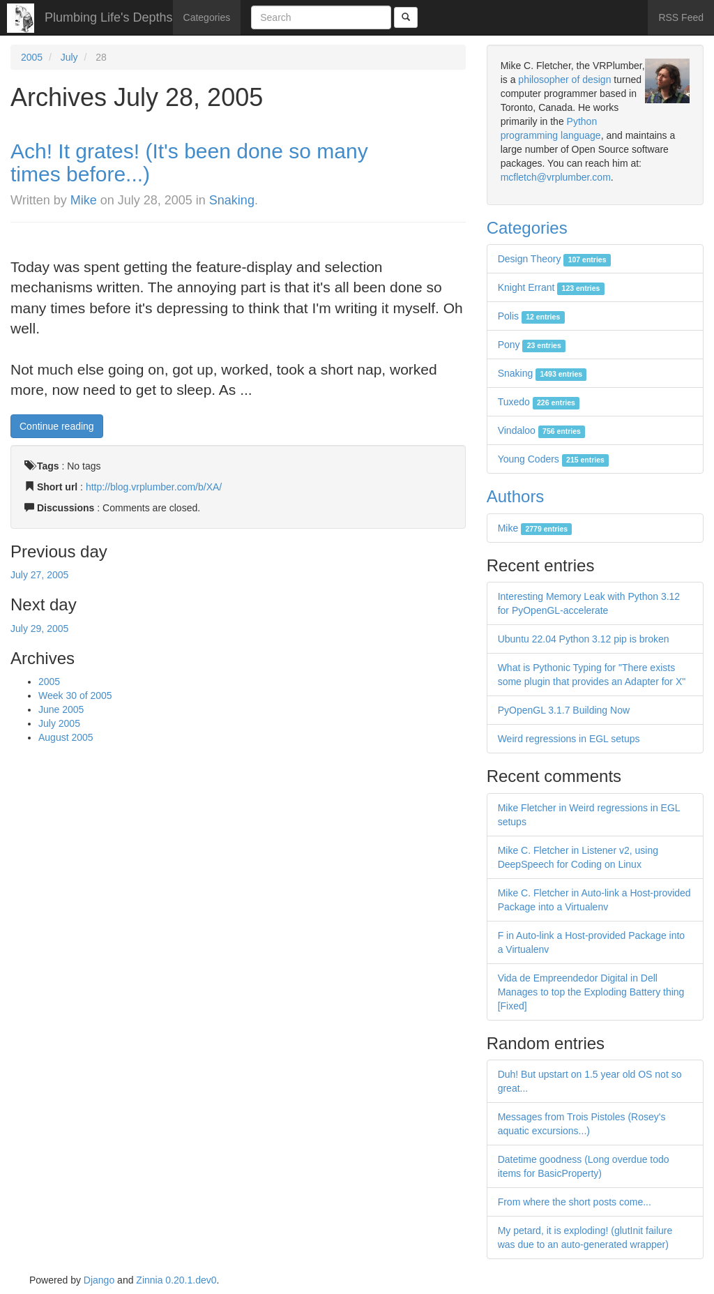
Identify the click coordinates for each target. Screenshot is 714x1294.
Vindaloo (542, 430)
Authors (516, 496)
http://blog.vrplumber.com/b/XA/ (154, 486)
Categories (207, 17)
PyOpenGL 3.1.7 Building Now (564, 710)
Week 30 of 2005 (75, 695)
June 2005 (61, 709)
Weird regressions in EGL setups (569, 738)
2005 (32, 57)
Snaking (232, 200)
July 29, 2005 (39, 628)
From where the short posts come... (574, 1202)
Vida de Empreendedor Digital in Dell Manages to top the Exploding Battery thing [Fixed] (591, 991)
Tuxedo (539, 401)
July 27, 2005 (39, 574)
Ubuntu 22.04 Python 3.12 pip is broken (583, 639)
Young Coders (553, 459)
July (69, 57)
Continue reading (57, 426)
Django (99, 1280)
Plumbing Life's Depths (109, 17)
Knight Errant (551, 287)
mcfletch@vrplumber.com (556, 177)
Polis (531, 316)
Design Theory (554, 258)
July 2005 (59, 723)
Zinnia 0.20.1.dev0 (176, 1280)
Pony (531, 344)
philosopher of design (564, 79)
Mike (83, 200)
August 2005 (65, 737)
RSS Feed (681, 17)
